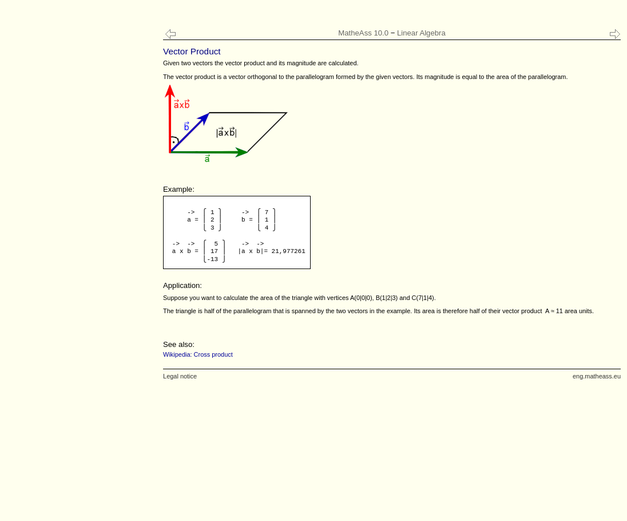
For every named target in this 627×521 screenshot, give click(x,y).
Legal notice (180, 376)
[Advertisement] (77, 229)
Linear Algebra (421, 33)
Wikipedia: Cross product (198, 354)
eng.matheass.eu (597, 376)
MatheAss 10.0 (363, 33)
